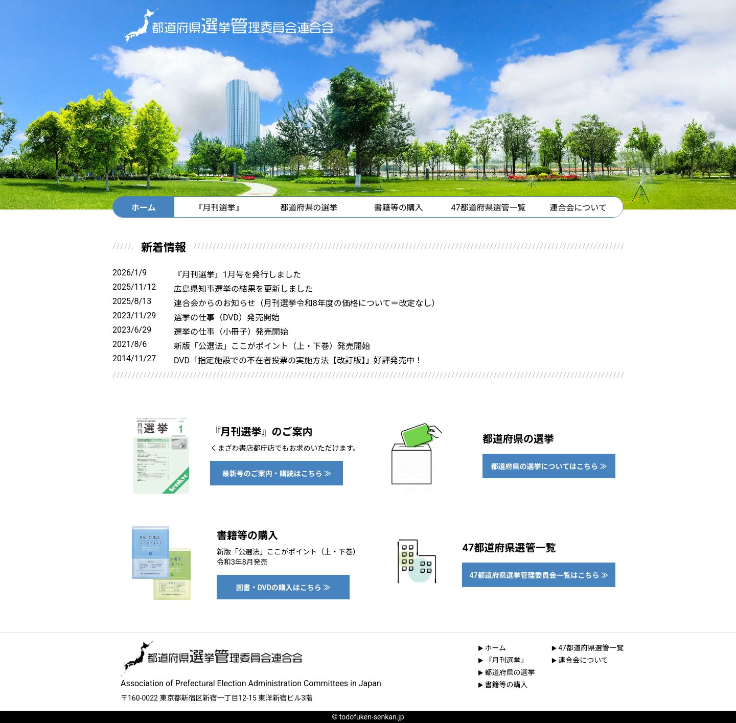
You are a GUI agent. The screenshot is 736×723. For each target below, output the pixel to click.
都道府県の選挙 (308, 208)
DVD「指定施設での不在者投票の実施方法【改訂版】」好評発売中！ (298, 360)
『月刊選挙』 (219, 208)
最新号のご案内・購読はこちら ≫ (276, 474)
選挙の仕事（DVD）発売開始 (227, 317)
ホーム (143, 208)
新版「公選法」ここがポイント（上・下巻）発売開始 (272, 346)
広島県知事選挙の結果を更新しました (243, 289)
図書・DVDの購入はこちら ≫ (283, 588)
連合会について (578, 208)
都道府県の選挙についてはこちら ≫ (549, 466)
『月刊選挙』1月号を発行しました (237, 274)
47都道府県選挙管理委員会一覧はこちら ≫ (538, 575)
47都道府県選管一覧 (488, 208)
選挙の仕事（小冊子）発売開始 (231, 332)
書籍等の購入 (398, 208)
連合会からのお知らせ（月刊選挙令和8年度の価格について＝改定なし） (307, 303)
